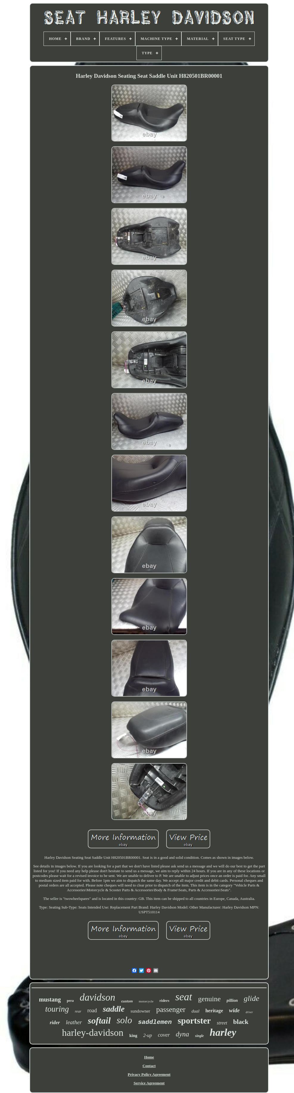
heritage (214, 1010)
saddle (114, 1008)
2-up (147, 1035)
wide (234, 1010)
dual (196, 1011)
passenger (171, 1009)
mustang (50, 999)
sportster (194, 1020)
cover (164, 1035)
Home (149, 1057)
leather (74, 1022)
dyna (182, 1034)
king (133, 1035)
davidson (97, 997)
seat (183, 997)
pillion (232, 1000)
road (92, 1010)
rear (78, 1011)
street (222, 1022)
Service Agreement (148, 1083)
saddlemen (155, 1022)
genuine (209, 999)
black (240, 1021)
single (199, 1036)
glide (251, 998)
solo (124, 1020)
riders (164, 1000)
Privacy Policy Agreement (149, 1074)
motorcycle (146, 1001)
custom (127, 1001)
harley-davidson (92, 1032)
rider (55, 1022)
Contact (148, 1065)
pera (70, 1001)
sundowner (140, 1011)
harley (223, 1032)
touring (57, 1008)
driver (249, 1012)
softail (99, 1020)
